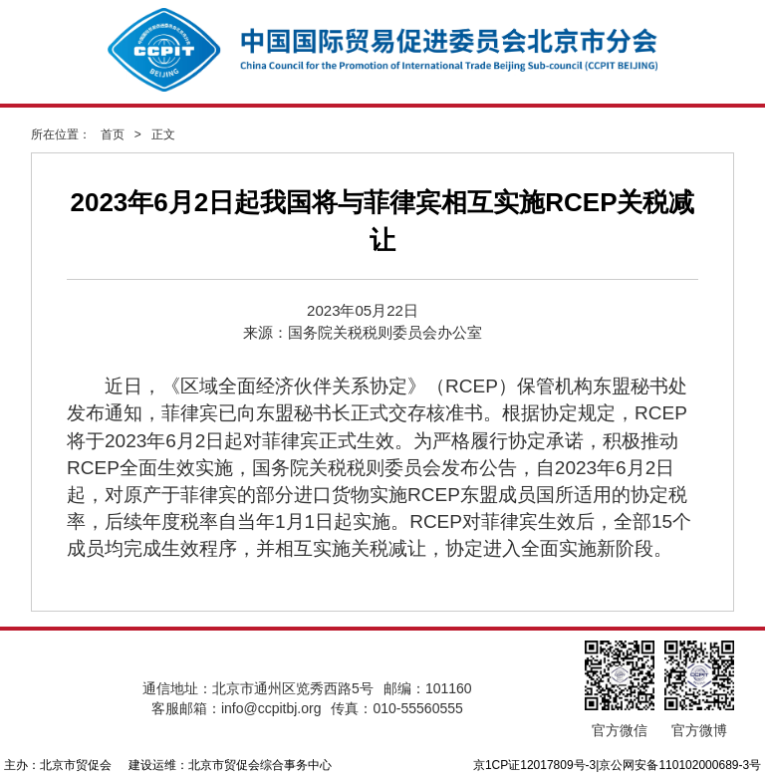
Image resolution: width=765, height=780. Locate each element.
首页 (113, 134)
